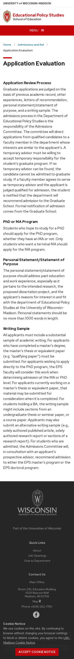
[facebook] (36, 614)
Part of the (37, 528)
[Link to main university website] (37, 516)
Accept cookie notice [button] (37, 652)
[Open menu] (37, 30)
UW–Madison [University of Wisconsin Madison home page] (27, 3)
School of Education (27, 19)
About (37, 550)
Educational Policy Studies (38, 15)
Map (37, 601)
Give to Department (37, 560)
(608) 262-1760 (41, 606)
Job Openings (37, 555)
